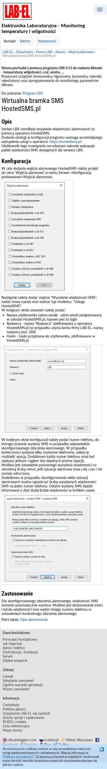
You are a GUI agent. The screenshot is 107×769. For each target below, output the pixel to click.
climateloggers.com (20, 740)
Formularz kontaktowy (20, 639)
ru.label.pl (48, 740)
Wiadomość (47, 41)
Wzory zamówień (16, 689)
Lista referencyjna (16, 726)
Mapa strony (12, 730)
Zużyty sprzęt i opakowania (23, 717)
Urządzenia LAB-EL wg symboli (26, 713)
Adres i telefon (14, 648)
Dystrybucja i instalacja (20, 652)
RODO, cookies (14, 722)
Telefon (24, 41)
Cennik (8, 676)
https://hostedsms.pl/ (66, 141)
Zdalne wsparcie (15, 660)
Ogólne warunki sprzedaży (23, 685)
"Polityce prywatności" (18, 757)
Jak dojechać (12, 643)
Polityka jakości (14, 709)
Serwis (8, 656)
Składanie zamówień (18, 680)
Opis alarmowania (34, 619)
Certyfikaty (11, 705)
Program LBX (33, 93)
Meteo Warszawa (77, 740)
